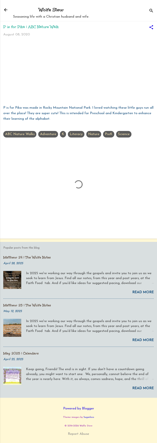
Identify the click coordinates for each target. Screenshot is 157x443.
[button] (151, 28)
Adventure (48, 134)
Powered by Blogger (78, 408)
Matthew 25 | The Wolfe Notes (27, 305)
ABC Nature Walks (20, 134)
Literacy (76, 134)
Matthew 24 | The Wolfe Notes (27, 257)
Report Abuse (78, 434)
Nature (93, 134)
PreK (108, 134)
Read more (143, 292)
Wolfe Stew (51, 10)
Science (124, 134)
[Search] (151, 11)
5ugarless (89, 417)
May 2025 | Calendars (21, 353)
